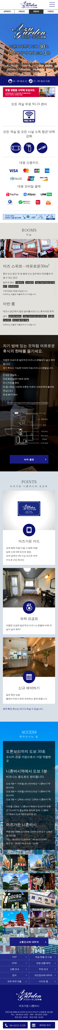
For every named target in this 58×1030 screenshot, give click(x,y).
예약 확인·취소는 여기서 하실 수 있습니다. (23, 708)
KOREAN (36, 11)
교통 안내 (14, 969)
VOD (14, 963)
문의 (14, 975)
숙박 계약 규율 (14, 981)
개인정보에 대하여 (43, 975)
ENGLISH (22, 11)
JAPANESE (7, 11)
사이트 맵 (43, 981)
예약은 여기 (45, 1025)
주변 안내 (43, 969)
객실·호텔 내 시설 (43, 957)
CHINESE (51, 11)
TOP (14, 957)
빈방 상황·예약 (43, 963)
